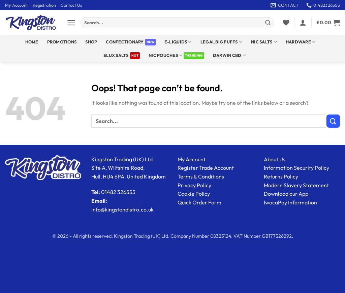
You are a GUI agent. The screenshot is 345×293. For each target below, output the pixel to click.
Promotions (62, 41)
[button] (71, 23)
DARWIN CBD (229, 55)
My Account (16, 5)
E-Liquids (178, 42)
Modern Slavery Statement (296, 185)
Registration (44, 5)
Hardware (301, 42)
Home (31, 41)
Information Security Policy (296, 167)
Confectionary (125, 41)
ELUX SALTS (116, 55)
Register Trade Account (206, 167)
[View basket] (328, 22)
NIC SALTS (264, 42)
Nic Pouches (165, 55)
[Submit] (268, 23)
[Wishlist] (286, 22)
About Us (274, 159)
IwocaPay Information (290, 202)
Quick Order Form (199, 202)
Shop (91, 41)
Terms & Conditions (201, 176)
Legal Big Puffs (221, 42)
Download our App (286, 193)
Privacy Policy (194, 185)
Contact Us (71, 5)
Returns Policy (281, 176)
